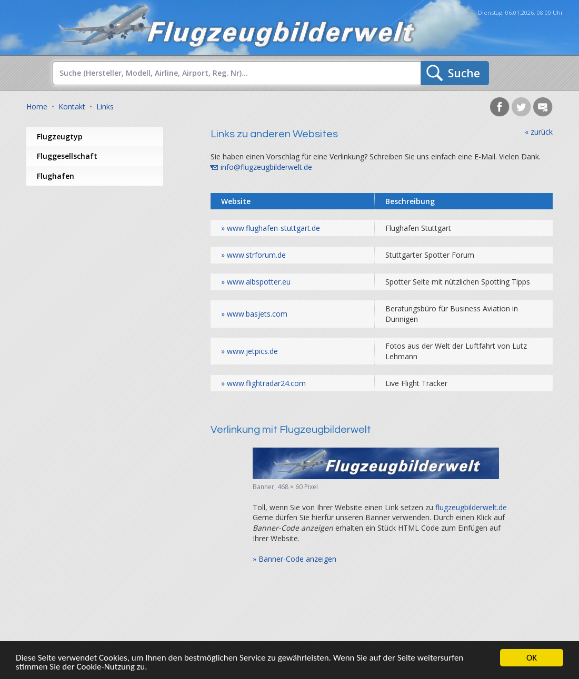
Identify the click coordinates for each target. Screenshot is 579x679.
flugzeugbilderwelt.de (471, 507)
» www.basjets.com (254, 314)
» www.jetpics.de (249, 351)
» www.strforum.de (253, 255)
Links (105, 107)
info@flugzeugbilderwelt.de (266, 167)
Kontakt (71, 107)
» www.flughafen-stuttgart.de (270, 228)
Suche (464, 73)
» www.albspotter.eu (256, 282)
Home (36, 107)
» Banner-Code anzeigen (294, 559)
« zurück (539, 132)
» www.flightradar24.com (263, 383)
